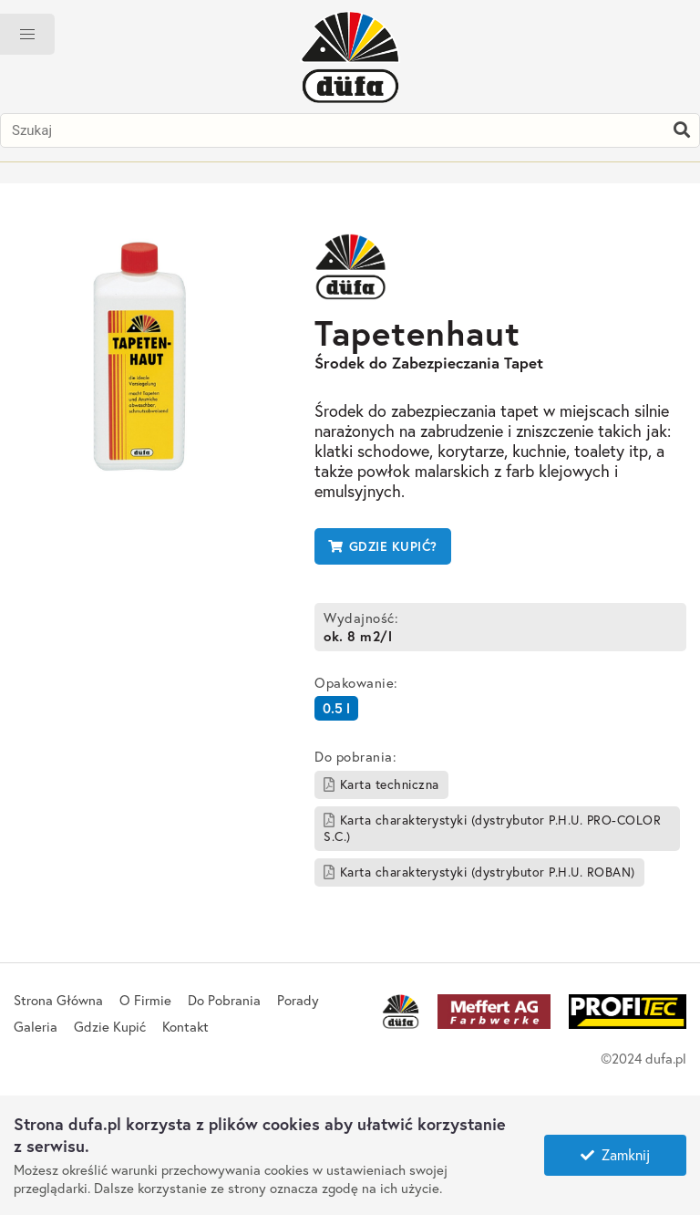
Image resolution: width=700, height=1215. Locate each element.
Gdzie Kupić (110, 1026)
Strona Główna (58, 1000)
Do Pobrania (224, 1000)
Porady (298, 1000)
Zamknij (615, 1154)
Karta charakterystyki (492, 828)
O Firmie (145, 1000)
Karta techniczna (381, 784)
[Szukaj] (681, 130)
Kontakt (185, 1026)
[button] (27, 34)
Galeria (35, 1026)
